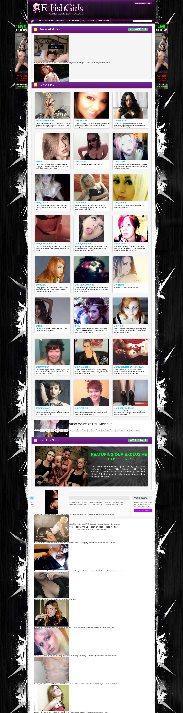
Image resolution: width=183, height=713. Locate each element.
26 (131, 430)
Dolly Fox (119, 326)
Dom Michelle (82, 367)
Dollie (39, 326)
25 (127, 430)
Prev (42, 430)
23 (117, 430)
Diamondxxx (120, 120)
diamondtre (81, 120)
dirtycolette (81, 202)
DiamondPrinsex (45, 120)
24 (122, 430)
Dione (39, 161)
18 (94, 430)
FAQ (83, 21)
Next (137, 430)
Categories (74, 21)
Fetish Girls (47, 85)
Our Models (61, 21)
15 (80, 430)
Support (91, 21)
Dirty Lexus (42, 202)
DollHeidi (119, 284)
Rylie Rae (54, 47)
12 (66, 430)
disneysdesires (83, 243)
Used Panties (103, 21)
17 (89, 430)
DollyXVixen (42, 367)
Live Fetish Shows (45, 21)
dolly (77, 326)
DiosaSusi (80, 161)
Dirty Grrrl (119, 161)
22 (113, 430)
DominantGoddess (124, 408)
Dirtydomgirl (120, 202)
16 (85, 430)
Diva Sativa (120, 243)
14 (76, 430)
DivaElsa (41, 284)
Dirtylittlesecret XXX (47, 243)
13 (71, 430)
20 (103, 430)
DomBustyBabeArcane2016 (129, 367)
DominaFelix (82, 408)
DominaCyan (43, 408)
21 (108, 430)
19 (99, 430)
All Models (136, 29)
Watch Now (136, 440)
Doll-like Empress (84, 284)
